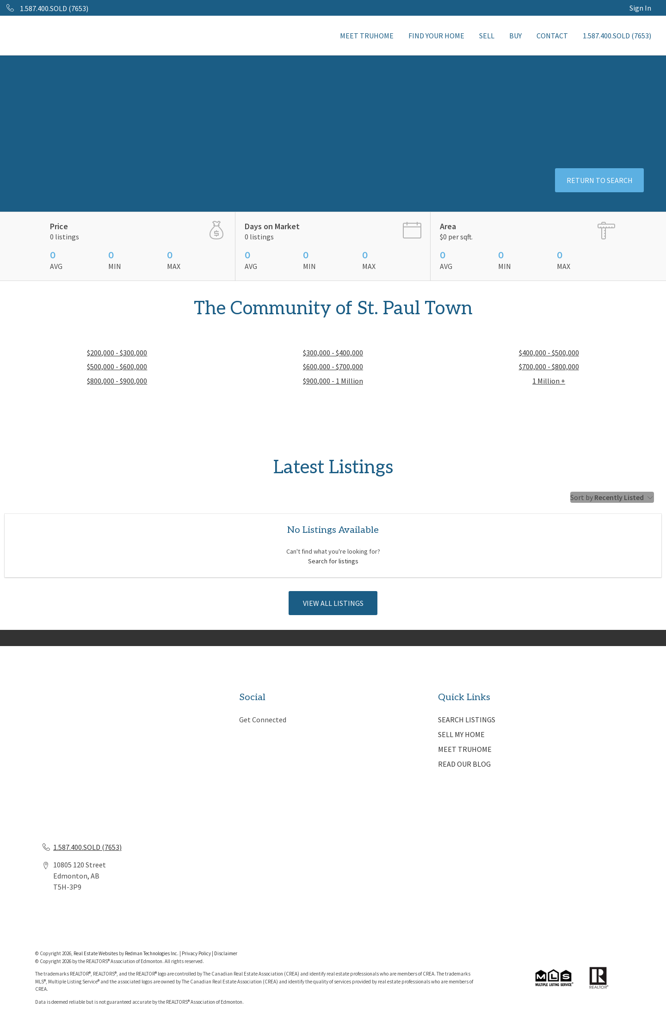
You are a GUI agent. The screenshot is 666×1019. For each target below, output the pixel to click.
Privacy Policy (196, 953)
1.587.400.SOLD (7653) (617, 35)
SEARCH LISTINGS (466, 719)
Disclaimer (225, 953)
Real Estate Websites (96, 953)
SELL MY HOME (461, 734)
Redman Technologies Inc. (152, 953)
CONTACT (552, 35)
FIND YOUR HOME (436, 35)
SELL (486, 35)
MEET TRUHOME (367, 35)
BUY (515, 35)
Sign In (640, 7)
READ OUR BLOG (464, 764)
